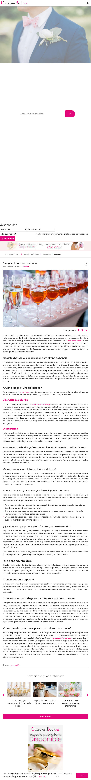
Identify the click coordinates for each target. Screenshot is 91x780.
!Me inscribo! (45, 698)
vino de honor (24, 373)
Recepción (15, 647)
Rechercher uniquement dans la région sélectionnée (30, 737)
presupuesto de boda (62, 619)
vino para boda (74, 322)
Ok (82, 775)
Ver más (43, 776)
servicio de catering (41, 386)
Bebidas (26, 248)
